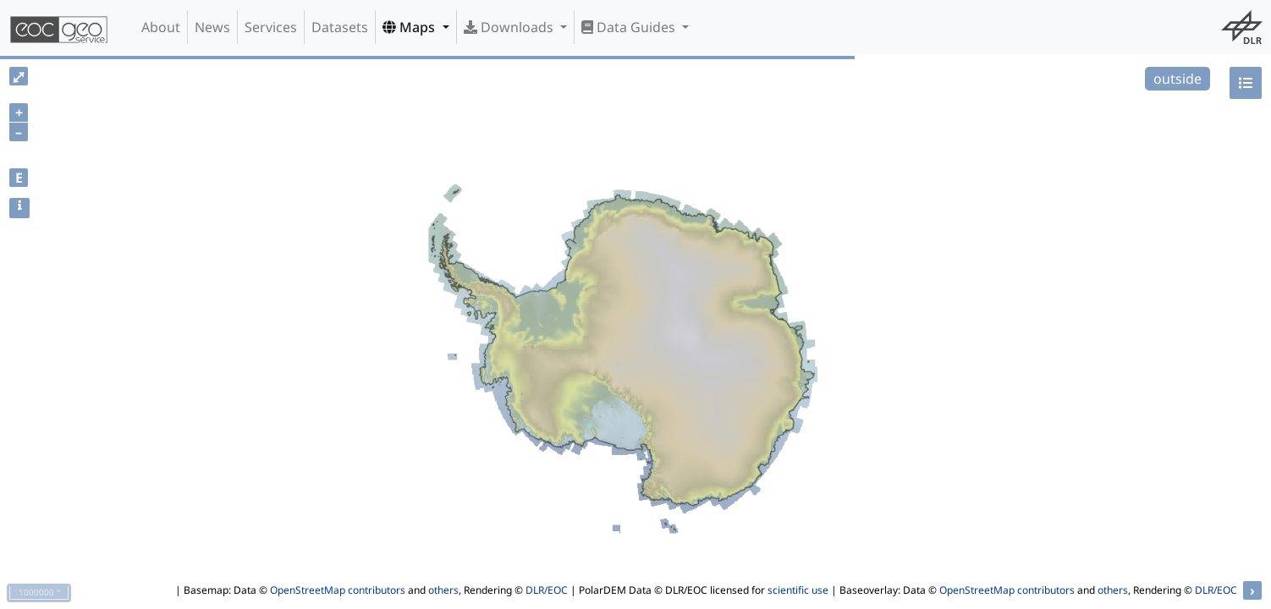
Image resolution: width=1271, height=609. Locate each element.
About (160, 27)
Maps (410, 27)
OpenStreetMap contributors (337, 590)
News (212, 27)
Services (271, 27)
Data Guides (630, 27)
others (443, 590)
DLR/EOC (546, 590)
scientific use (798, 590)
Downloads (510, 27)
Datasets (339, 27)
